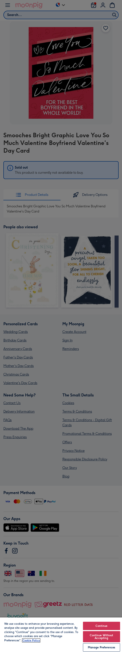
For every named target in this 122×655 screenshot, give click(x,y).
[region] (61, 636)
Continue (101, 626)
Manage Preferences (101, 647)
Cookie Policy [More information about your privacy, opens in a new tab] (31, 640)
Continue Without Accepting (101, 637)
